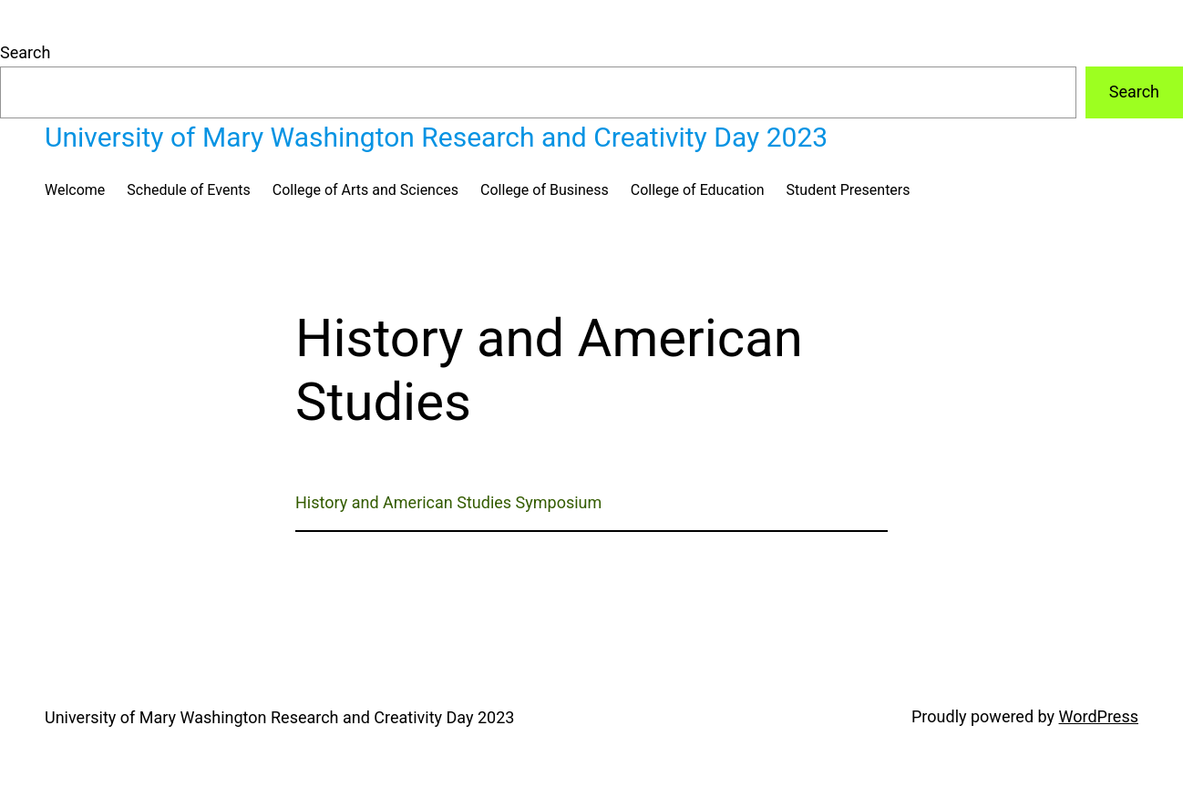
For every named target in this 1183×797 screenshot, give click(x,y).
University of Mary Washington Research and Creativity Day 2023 (436, 137)
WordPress (1098, 716)
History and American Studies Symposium (448, 502)
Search (25, 52)
